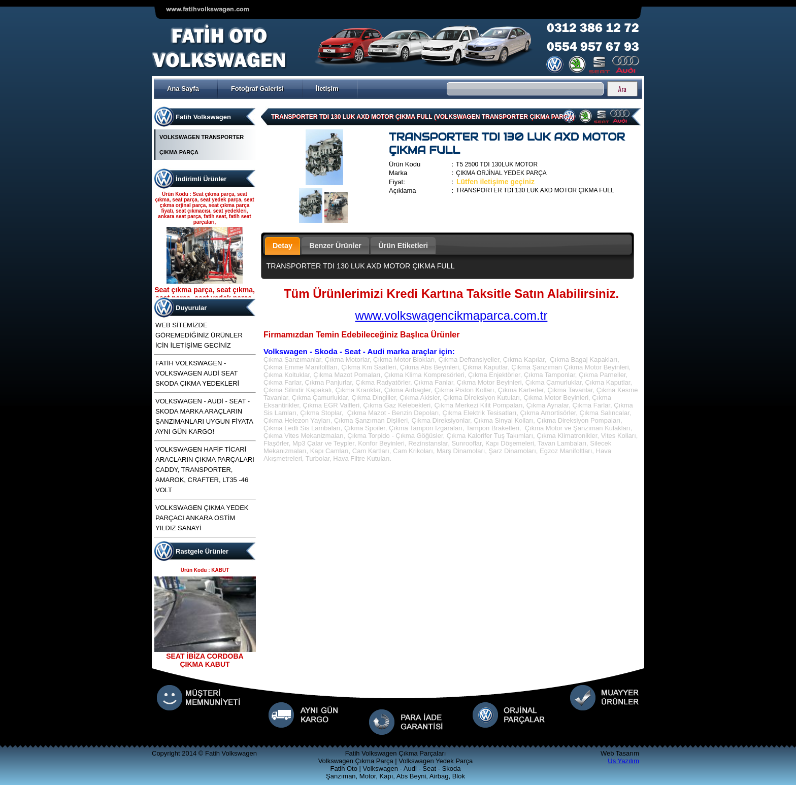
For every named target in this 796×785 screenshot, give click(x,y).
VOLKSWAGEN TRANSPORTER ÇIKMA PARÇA (201, 144)
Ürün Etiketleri (403, 246)
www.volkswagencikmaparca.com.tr (451, 315)
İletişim (327, 88)
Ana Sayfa (183, 88)
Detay (282, 246)
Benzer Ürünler (335, 246)
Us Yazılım (623, 761)
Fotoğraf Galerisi (257, 88)
